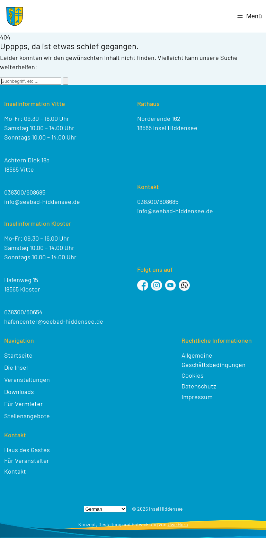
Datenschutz (198, 386)
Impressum (197, 397)
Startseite (18, 355)
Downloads (19, 391)
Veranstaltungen (27, 379)
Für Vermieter (23, 403)
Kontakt (15, 471)
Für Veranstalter (26, 460)
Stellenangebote (27, 416)
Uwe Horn (178, 524)
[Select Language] (105, 509)
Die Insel (16, 367)
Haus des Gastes (27, 450)
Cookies (192, 375)
